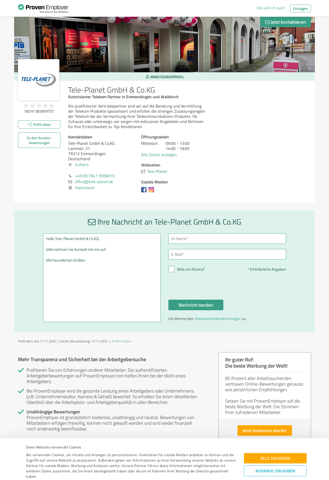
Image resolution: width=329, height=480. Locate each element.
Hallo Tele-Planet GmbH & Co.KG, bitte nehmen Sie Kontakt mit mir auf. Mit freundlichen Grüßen (102, 277)
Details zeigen (200, 470)
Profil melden (121, 341)
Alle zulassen (275, 427)
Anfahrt (82, 164)
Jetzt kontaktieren (285, 22)
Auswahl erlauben (275, 439)
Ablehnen (275, 455)
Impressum (35, 456)
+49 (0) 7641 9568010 (95, 176)
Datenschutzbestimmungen (70, 456)
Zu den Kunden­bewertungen (39, 140)
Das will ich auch (271, 8)
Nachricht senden (196, 304)
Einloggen (300, 8)
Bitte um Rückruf (190, 269)
